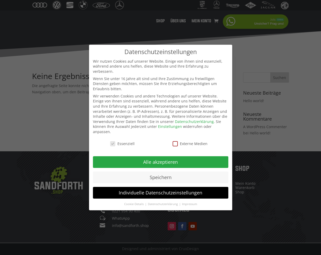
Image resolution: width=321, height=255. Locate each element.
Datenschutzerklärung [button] (163, 203)
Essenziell (122, 142)
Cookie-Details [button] (134, 203)
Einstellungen (170, 125)
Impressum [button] (189, 203)
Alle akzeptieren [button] (160, 161)
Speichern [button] (161, 176)
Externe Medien (190, 142)
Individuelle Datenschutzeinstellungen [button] (160, 192)
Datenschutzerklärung (194, 120)
